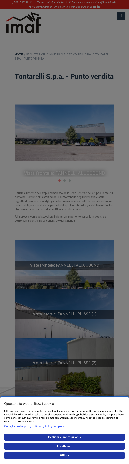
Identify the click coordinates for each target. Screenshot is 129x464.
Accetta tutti (64, 446)
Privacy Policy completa (49, 426)
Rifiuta (64, 455)
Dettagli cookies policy (17, 426)
